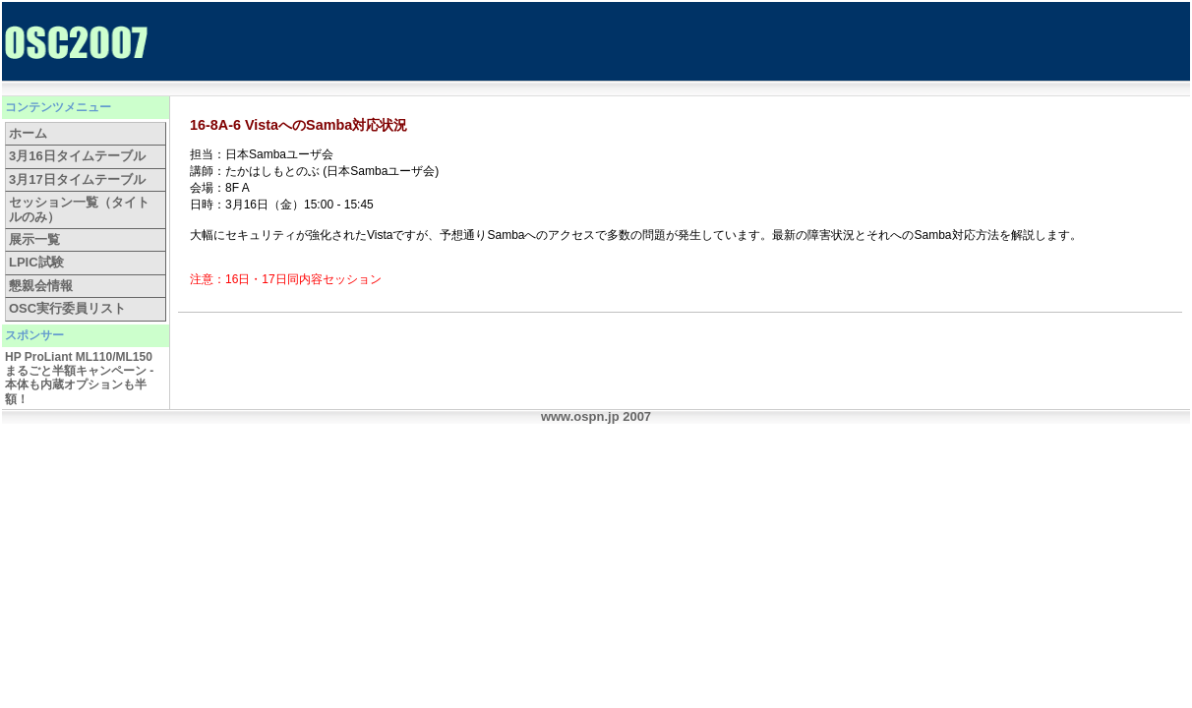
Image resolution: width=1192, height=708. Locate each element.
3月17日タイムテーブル (77, 179)
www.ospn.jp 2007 (596, 416)
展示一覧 (34, 239)
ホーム (28, 133)
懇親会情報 (41, 285)
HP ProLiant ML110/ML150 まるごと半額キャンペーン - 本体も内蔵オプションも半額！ (79, 378)
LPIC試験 (36, 262)
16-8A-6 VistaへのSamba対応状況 (298, 125)
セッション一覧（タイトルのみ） (79, 209)
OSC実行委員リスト (67, 308)
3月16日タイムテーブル (77, 155)
